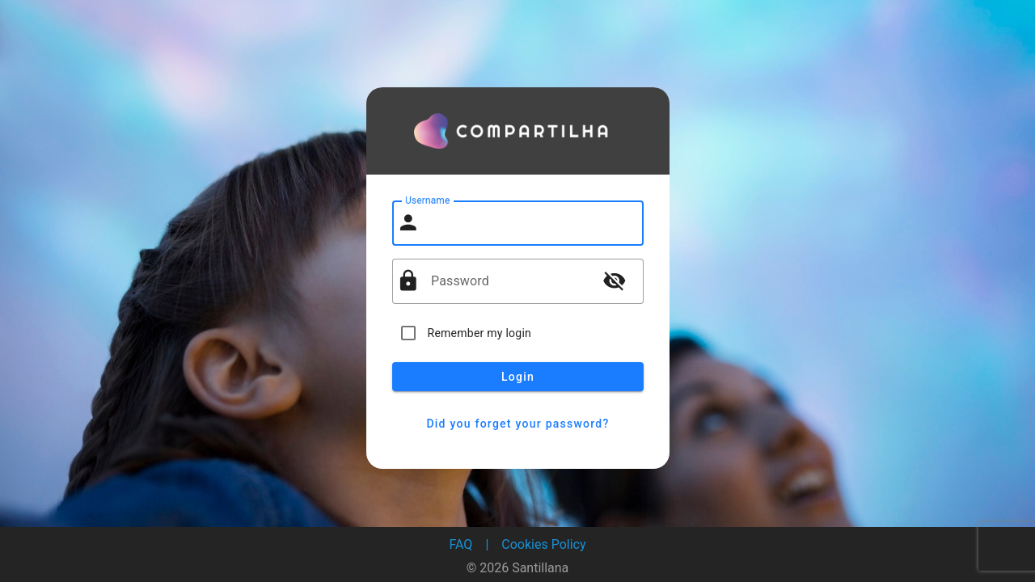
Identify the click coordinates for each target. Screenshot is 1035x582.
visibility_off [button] (614, 280)
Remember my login (480, 333)
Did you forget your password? (518, 423)
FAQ (461, 544)
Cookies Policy (543, 544)
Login (518, 376)
